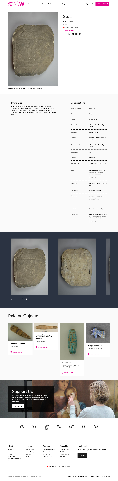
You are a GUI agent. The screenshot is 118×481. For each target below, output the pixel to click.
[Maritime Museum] (59, 427)
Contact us (11, 456)
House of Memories (48, 452)
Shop (63, 4)
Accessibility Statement (103, 476)
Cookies (92, 476)
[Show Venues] (32, 4)
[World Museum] (34, 427)
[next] (36, 299)
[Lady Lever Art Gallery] (96, 427)
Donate (28, 456)
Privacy (69, 476)
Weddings (63, 456)
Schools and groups (49, 449)
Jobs (9, 452)
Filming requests (65, 454)
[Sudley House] (84, 427)
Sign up (82, 455)
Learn (59, 4)
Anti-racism (46, 454)
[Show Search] (89, 4)
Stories (44, 4)
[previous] (13, 299)
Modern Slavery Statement (80, 476)
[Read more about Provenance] (98, 199)
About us (11, 449)
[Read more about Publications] (98, 218)
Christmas (63, 452)
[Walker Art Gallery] (71, 427)
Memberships (30, 449)
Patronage (29, 454)
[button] (31, 268)
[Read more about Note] (98, 174)
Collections (52, 4)
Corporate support (31, 452)
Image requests (47, 456)
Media (10, 454)
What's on (38, 4)
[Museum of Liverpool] (22, 427)
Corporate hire (64, 449)
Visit (30, 4)
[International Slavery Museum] (46, 427)
